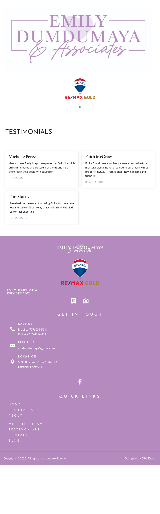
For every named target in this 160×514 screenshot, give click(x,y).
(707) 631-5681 (37, 329)
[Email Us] (12, 345)
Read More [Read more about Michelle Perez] (18, 177)
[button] (80, 107)
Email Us (26, 342)
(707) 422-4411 (36, 334)
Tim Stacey (19, 197)
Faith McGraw (98, 157)
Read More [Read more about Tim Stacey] (18, 217)
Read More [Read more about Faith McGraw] (94, 181)
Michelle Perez (22, 157)
